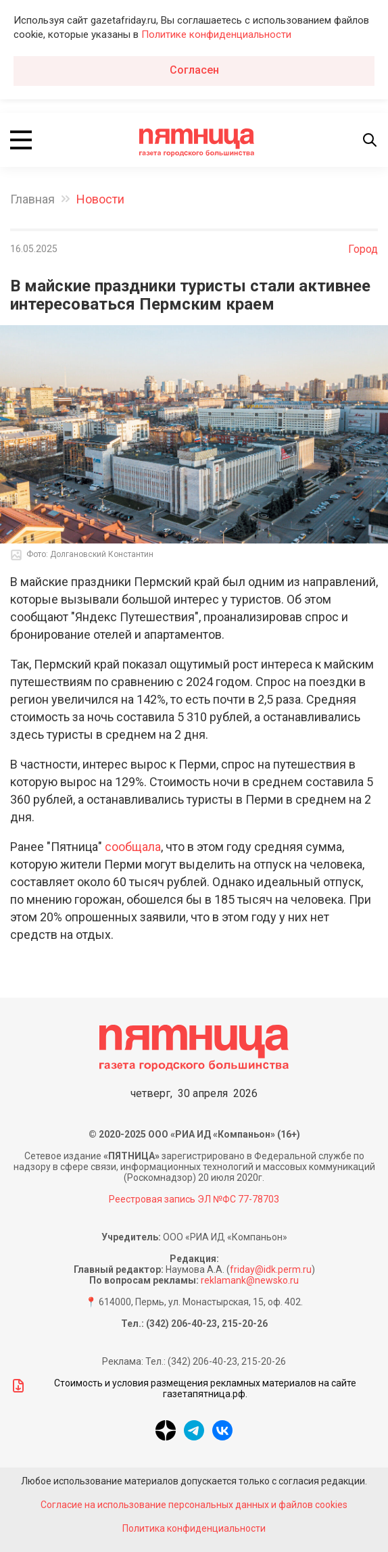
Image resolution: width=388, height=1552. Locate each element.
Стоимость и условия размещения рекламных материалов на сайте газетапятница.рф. (183, 1388)
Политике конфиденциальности (216, 34)
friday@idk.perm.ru (271, 1269)
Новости (100, 199)
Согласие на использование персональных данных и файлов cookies (194, 1504)
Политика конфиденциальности (194, 1528)
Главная (32, 199)
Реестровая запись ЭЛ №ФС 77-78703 (194, 1199)
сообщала (133, 847)
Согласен (194, 70)
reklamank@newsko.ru (250, 1280)
